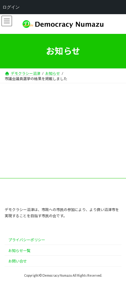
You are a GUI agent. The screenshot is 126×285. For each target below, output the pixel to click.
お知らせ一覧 (19, 250)
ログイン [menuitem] (11, 7)
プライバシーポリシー (26, 240)
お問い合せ (17, 261)
